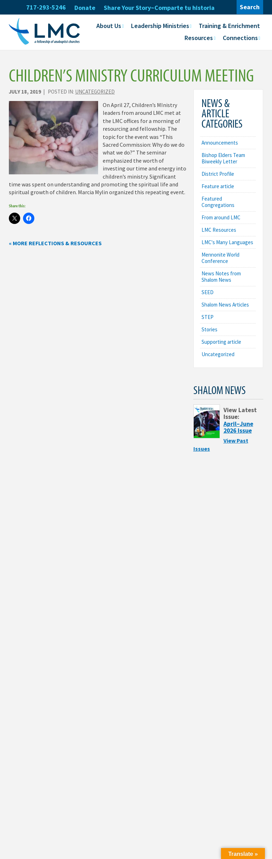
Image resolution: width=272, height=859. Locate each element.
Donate (84, 8)
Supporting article (221, 341)
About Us (108, 26)
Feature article (218, 186)
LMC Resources (219, 229)
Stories (209, 329)
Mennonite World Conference (220, 257)
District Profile (218, 173)
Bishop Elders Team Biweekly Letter (223, 158)
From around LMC (221, 217)
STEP (208, 317)
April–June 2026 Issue (238, 427)
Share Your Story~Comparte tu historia (159, 8)
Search (250, 7)
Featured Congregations (218, 201)
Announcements (220, 142)
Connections (240, 38)
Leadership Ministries (160, 26)
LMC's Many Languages (227, 242)
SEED (208, 292)
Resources (199, 38)
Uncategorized (95, 91)
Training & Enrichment (229, 26)
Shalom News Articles (225, 304)
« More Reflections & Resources (55, 243)
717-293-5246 (46, 7)
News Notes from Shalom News (221, 276)
